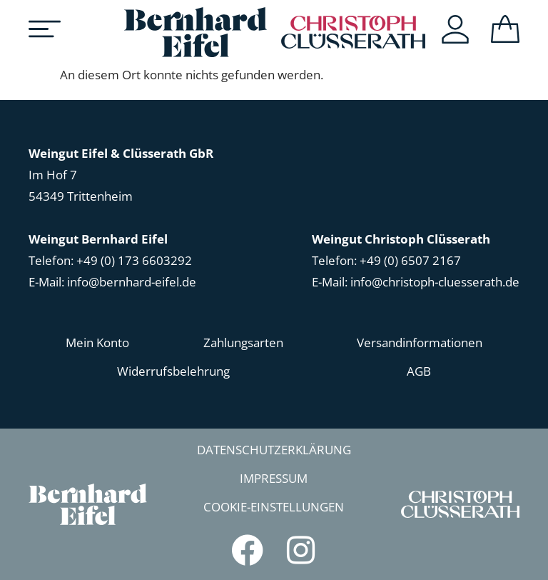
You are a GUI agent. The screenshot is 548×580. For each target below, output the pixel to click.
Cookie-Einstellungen (273, 507)
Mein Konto (97, 342)
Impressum (274, 478)
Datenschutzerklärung (274, 449)
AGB (419, 371)
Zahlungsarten (243, 342)
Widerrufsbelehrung (173, 371)
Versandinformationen (419, 342)
